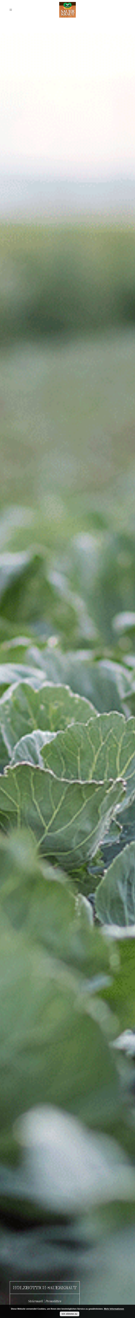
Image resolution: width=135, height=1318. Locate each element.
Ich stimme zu (69, 1314)
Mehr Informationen (114, 1309)
